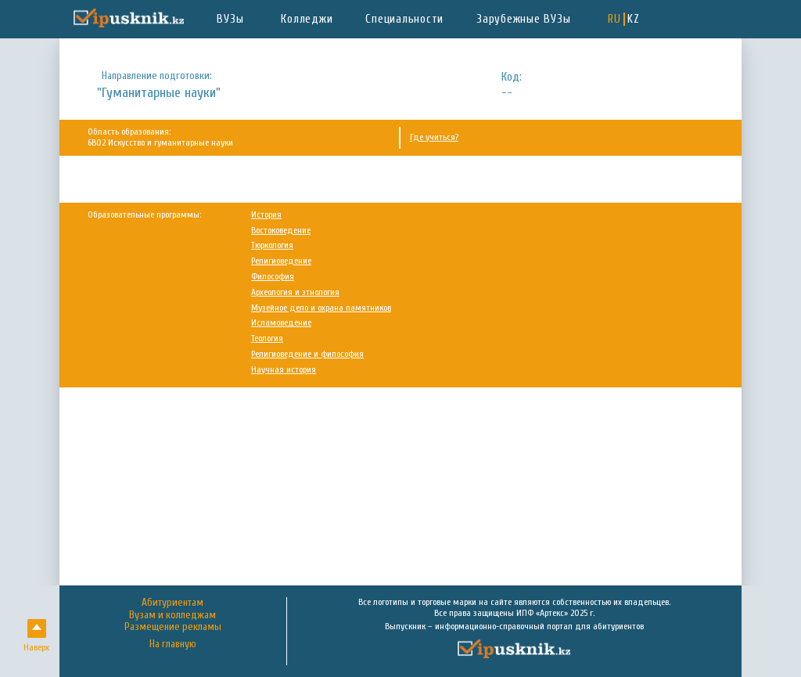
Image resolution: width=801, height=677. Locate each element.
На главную (172, 644)
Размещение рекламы (172, 627)
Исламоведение (281, 323)
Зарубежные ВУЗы (523, 19)
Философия (272, 277)
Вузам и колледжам (172, 615)
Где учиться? (434, 137)
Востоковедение (281, 230)
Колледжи (306, 19)
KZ (633, 19)
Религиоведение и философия (307, 354)
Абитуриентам (172, 602)
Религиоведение (281, 261)
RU (614, 19)
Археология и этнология (295, 292)
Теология (267, 338)
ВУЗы (230, 19)
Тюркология (272, 245)
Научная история (283, 370)
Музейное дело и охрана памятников (321, 308)
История (266, 215)
